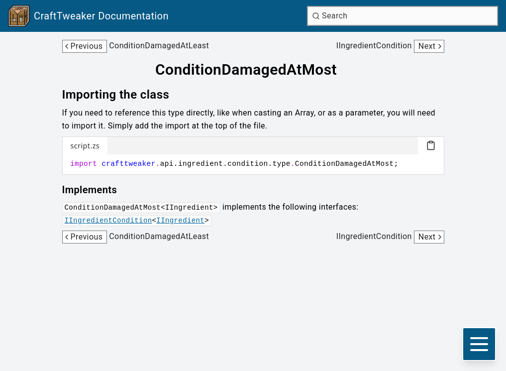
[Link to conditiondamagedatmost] (253, 70)
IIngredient (180, 221)
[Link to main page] (88, 16)
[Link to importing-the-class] (123, 95)
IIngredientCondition (108, 221)
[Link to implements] (96, 190)
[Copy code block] (430, 145)
